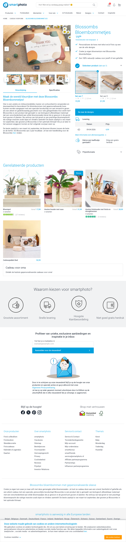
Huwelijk (99, 450)
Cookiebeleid (39, 460)
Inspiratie (111, 13)
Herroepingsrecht (41, 453)
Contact (101, 13)
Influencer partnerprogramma (77, 466)
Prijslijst (37, 466)
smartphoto (39, 437)
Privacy (37, 456)
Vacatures (38, 440)
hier (14, 133)
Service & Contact (72, 437)
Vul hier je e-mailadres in (44, 341)
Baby (97, 440)
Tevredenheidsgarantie (74, 440)
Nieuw (78, 13)
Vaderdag (99, 446)
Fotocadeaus (9, 446)
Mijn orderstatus (71, 446)
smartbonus (70, 450)
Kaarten (7, 453)
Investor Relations (41, 469)
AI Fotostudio (67, 13)
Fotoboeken (24, 13)
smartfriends (70, 453)
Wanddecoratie (10, 443)
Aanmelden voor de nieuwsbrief (48, 350)
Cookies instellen (12, 537)
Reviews (37, 463)
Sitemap (37, 443)
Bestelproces (39, 446)
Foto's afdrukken (10, 437)
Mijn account (70, 443)
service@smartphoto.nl (74, 456)
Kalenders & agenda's (12, 450)
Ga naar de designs (86, 112)
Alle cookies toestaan (113, 537)
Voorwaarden (39, 450)
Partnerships (70, 463)
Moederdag (100, 443)
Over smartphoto (42, 431)
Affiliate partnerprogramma (76, 460)
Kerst (97, 437)
